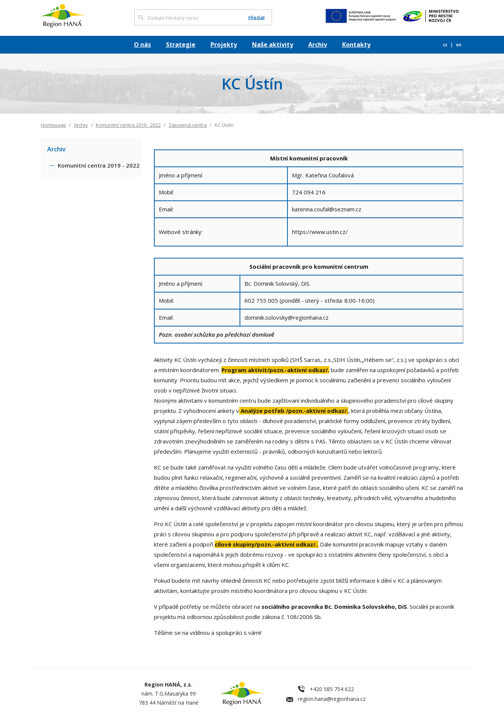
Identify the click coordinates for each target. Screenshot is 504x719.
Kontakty (356, 44)
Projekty (224, 44)
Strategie (180, 44)
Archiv (317, 44)
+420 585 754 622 (332, 689)
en (458, 45)
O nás (142, 44)
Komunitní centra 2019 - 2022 (128, 125)
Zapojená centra (188, 125)
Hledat (256, 17)
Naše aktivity (272, 44)
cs (446, 45)
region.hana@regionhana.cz (332, 698)
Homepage (53, 125)
